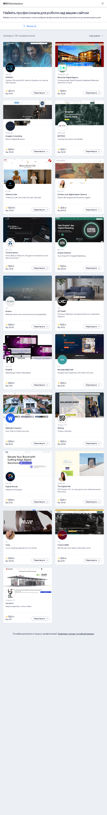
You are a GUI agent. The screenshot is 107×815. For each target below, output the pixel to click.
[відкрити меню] (102, 3)
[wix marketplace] (13, 3)
